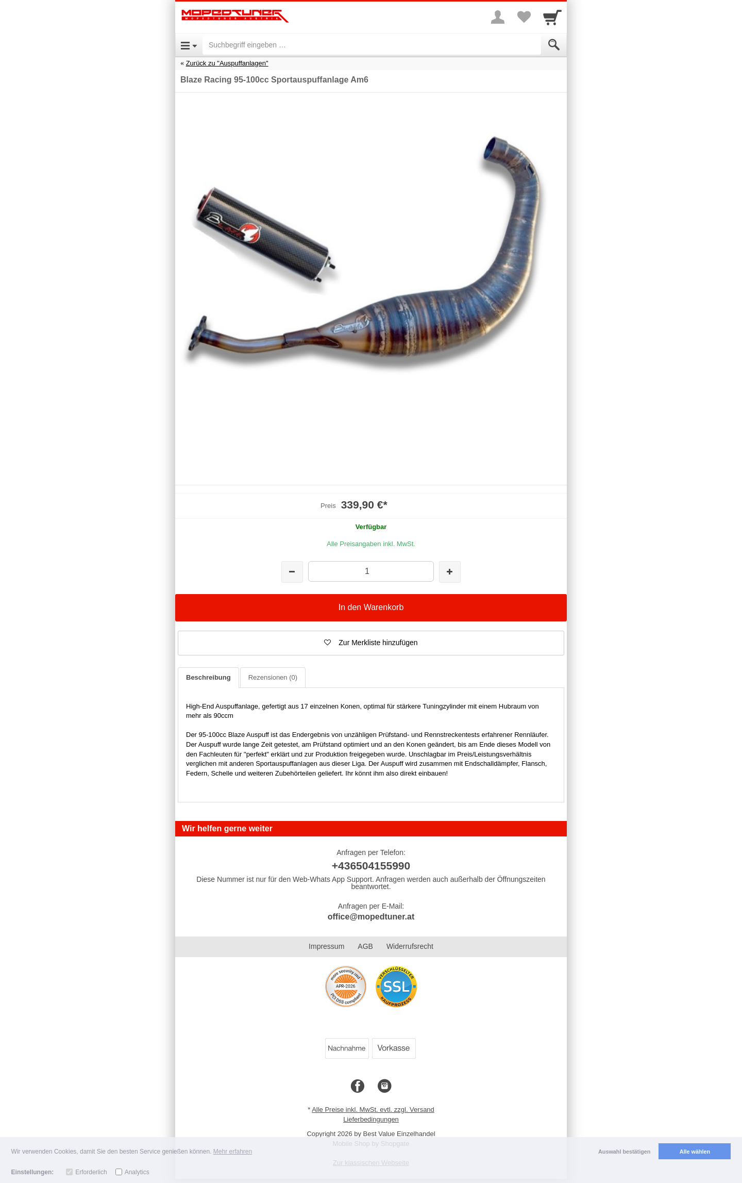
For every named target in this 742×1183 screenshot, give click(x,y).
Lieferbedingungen (371, 1119)
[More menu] (498, 17)
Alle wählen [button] (695, 1151)
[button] (371, 643)
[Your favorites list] (523, 17)
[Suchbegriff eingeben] (372, 45)
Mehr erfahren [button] (232, 1151)
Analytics (137, 1172)
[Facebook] (357, 1086)
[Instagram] (384, 1086)
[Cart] (552, 17)
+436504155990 (371, 866)
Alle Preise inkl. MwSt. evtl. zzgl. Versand (373, 1109)
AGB (365, 946)
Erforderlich (91, 1172)
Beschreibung (208, 677)
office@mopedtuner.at (371, 916)
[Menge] (370, 571)
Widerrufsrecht (409, 946)
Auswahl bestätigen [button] (624, 1151)
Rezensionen (272, 677)
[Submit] (554, 45)
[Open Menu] (189, 45)
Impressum (326, 946)
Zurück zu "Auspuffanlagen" (227, 63)
